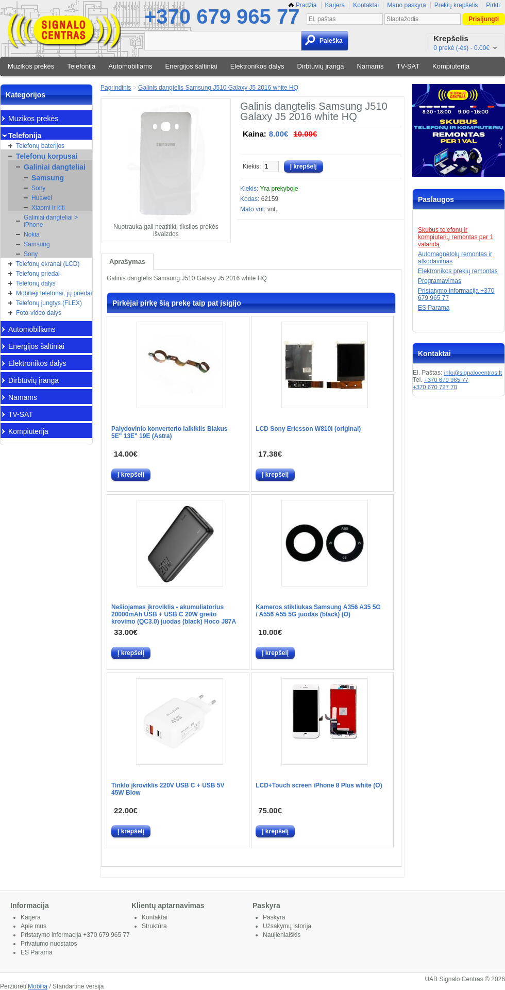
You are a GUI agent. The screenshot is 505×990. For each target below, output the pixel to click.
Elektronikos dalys (257, 66)
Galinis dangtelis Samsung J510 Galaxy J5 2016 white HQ (218, 87)
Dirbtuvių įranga (320, 66)
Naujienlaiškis (281, 934)
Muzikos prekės (31, 66)
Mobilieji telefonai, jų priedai (54, 293)
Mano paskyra (406, 5)
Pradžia (302, 5)
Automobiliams (130, 66)
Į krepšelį (130, 474)
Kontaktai (366, 5)
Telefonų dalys (36, 283)
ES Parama (433, 307)
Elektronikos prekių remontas (458, 271)
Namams (370, 66)
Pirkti (493, 5)
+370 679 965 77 (221, 16)
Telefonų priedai (38, 273)
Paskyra (274, 917)
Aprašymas (127, 261)
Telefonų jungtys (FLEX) (49, 303)
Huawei (41, 198)
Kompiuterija (450, 66)
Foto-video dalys (38, 312)
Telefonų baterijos (40, 145)
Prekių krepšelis (456, 5)
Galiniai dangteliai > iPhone (51, 221)
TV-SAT (408, 66)
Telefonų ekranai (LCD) (47, 263)
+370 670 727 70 (435, 387)
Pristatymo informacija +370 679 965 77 (75, 934)
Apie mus (33, 926)
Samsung (47, 178)
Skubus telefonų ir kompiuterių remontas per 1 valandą (455, 237)
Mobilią (37, 986)
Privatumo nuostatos (49, 943)
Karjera (335, 5)
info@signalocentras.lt (473, 373)
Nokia (32, 234)
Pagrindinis (115, 87)
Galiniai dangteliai (55, 167)
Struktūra (154, 926)
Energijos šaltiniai (191, 66)
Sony (38, 188)
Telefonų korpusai (47, 156)
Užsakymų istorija (287, 926)
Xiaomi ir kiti (48, 207)
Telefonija (81, 66)
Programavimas (439, 280)
